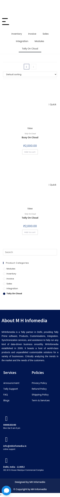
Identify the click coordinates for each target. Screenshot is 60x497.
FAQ (5, 394)
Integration (22, 41)
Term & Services (41, 400)
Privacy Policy (39, 383)
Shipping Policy (40, 394)
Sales (45, 33)
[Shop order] (30, 74)
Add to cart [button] (30, 152)
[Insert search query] (30, 252)
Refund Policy (39, 388)
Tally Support (10, 388)
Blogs (6, 400)
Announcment (11, 383)
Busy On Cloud (30, 137)
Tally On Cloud (30, 48)
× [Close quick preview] (0, 495)
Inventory (16, 33)
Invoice (32, 33)
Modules (39, 41)
